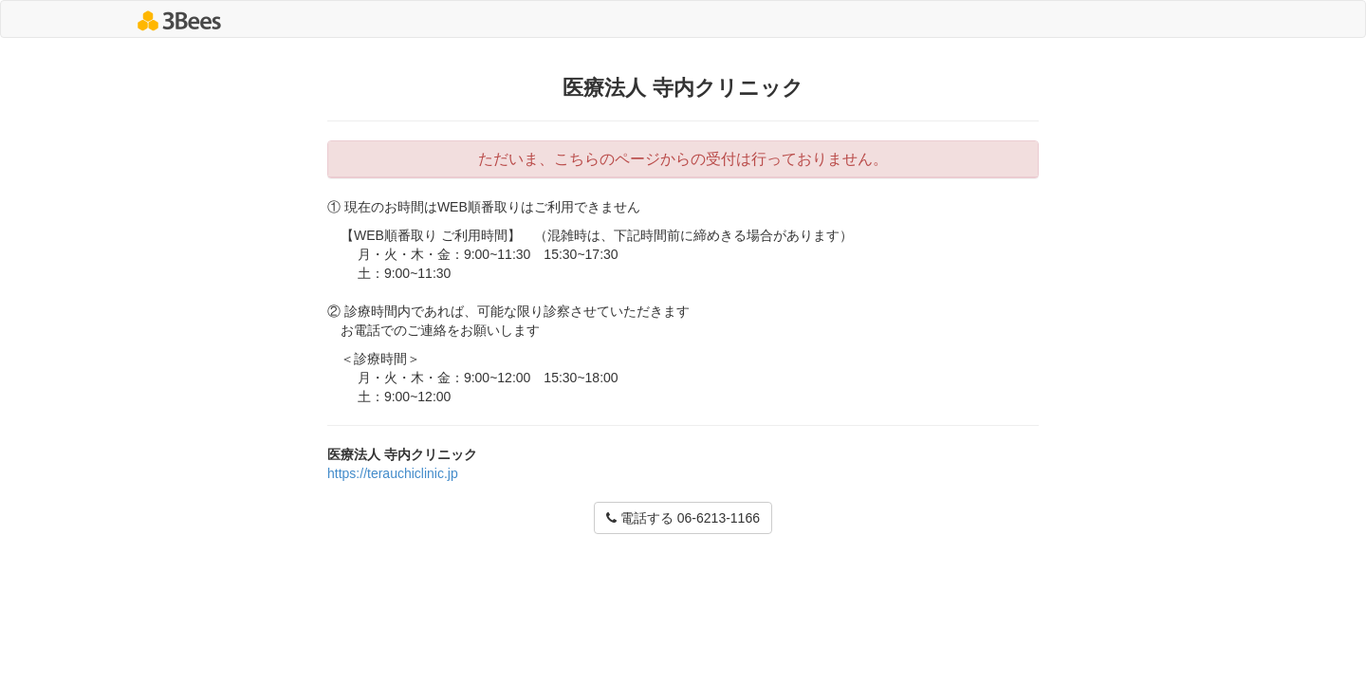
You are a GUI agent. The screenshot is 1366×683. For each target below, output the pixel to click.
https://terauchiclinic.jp (392, 473)
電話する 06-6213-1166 (683, 518)
